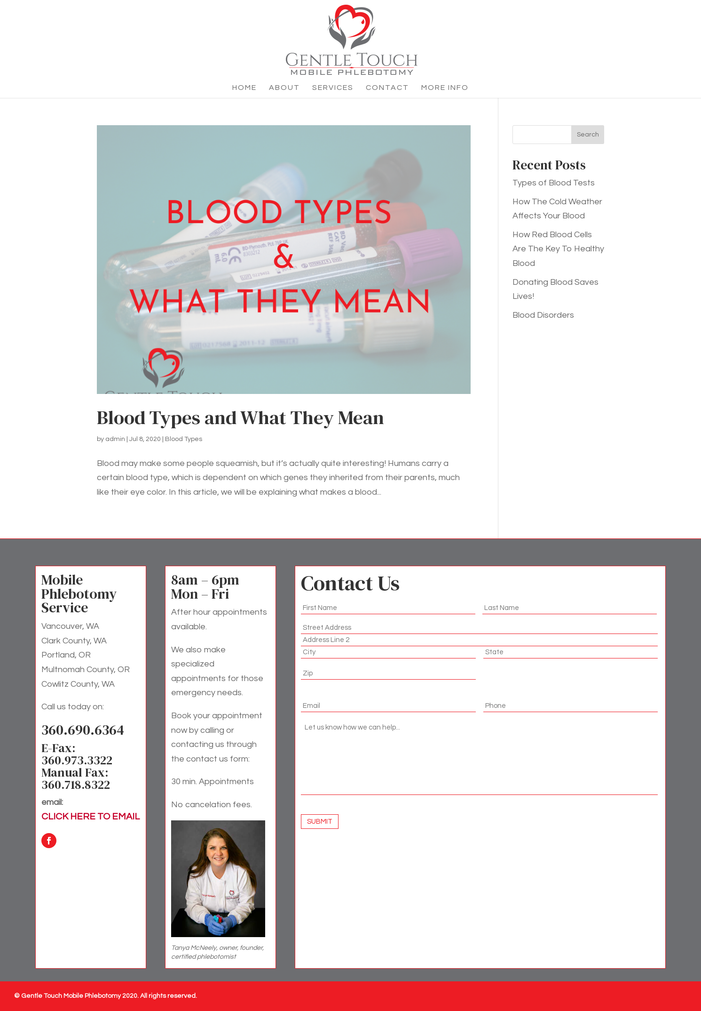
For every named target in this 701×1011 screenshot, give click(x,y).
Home (244, 87)
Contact (387, 87)
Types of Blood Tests (553, 182)
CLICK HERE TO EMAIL (90, 816)
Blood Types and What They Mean (240, 417)
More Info (445, 87)
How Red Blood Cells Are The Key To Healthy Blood (558, 249)
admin (115, 439)
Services (333, 87)
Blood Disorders (543, 315)
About (284, 87)
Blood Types (183, 439)
